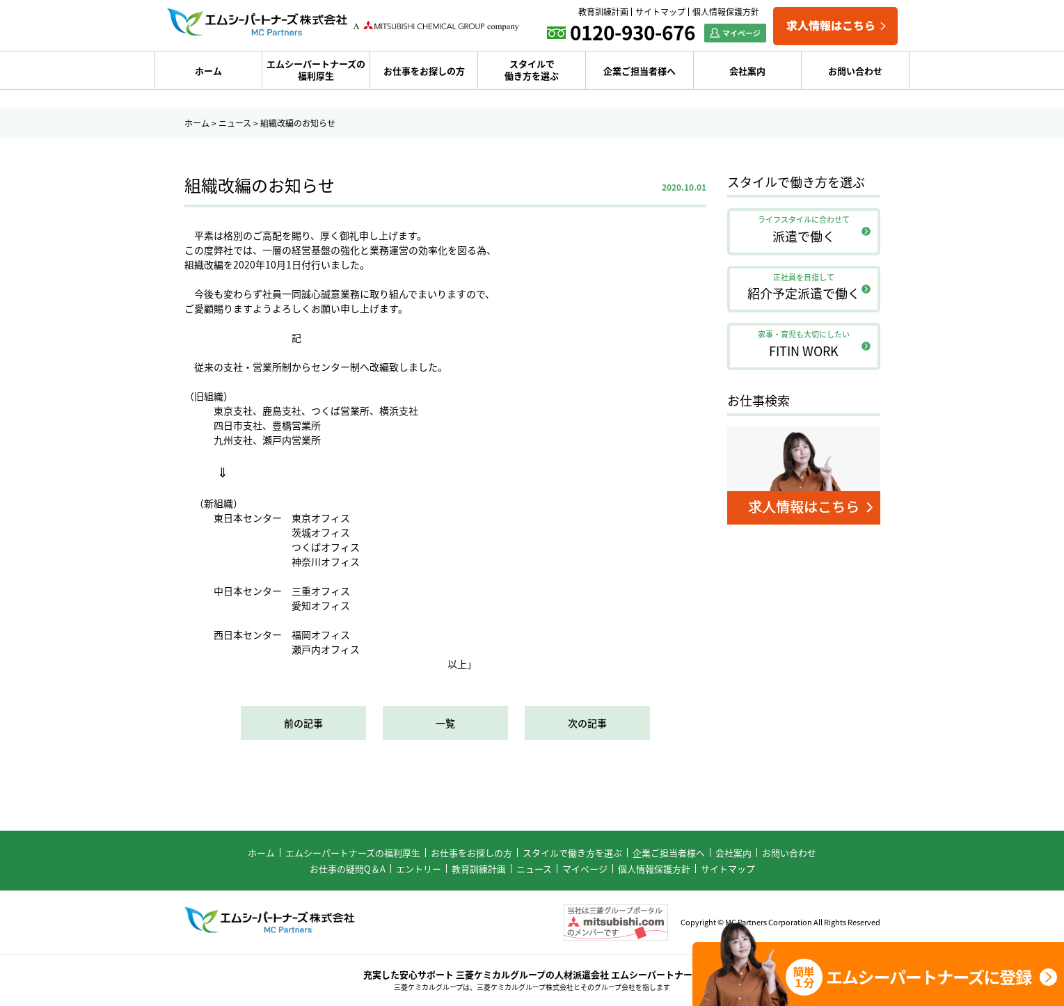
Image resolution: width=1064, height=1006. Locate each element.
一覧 (445, 723)
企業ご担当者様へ (639, 70)
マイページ (585, 868)
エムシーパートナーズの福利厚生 (316, 69)
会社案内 (747, 70)
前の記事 (303, 723)
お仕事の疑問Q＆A (348, 868)
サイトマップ (660, 12)
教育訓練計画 (603, 12)
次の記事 (587, 723)
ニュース (235, 123)
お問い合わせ (855, 70)
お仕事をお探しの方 (424, 70)
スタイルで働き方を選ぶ (532, 69)
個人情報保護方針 (725, 12)
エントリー (418, 868)
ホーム (208, 70)
